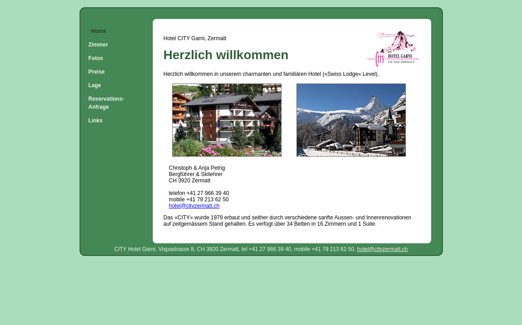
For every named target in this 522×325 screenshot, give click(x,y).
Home (98, 31)
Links (96, 120)
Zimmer (98, 45)
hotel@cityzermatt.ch (194, 206)
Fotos (96, 58)
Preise (97, 72)
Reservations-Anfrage (106, 103)
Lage (95, 85)
